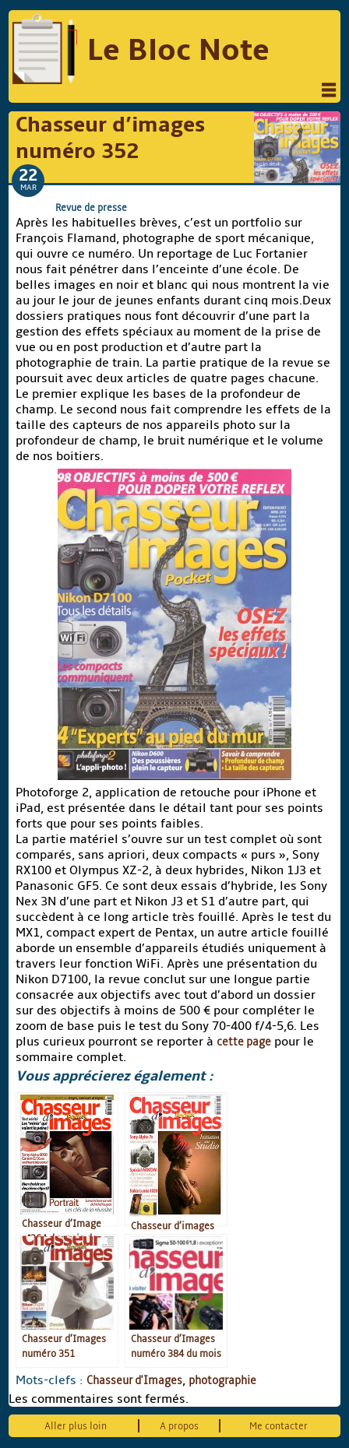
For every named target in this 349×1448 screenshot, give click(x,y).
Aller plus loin (75, 1425)
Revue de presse (91, 207)
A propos (179, 1425)
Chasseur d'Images (134, 1380)
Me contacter (278, 1425)
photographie (222, 1380)
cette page (244, 1041)
